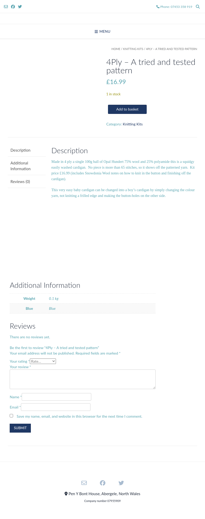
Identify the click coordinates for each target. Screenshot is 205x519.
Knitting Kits (133, 49)
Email (15, 407)
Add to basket (127, 109)
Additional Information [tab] (20, 166)
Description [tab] (20, 150)
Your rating (20, 361)
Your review (20, 367)
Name (16, 397)
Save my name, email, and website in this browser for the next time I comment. (79, 416)
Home (115, 49)
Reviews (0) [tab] (20, 181)
